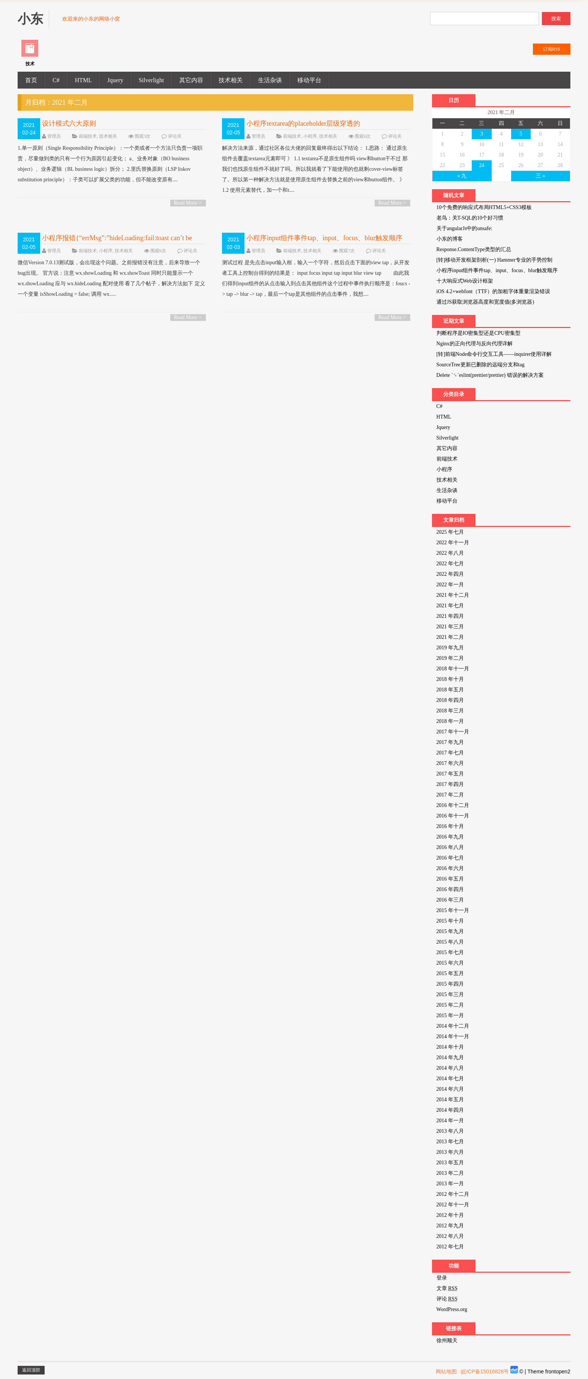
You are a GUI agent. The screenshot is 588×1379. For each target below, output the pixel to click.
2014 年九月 (450, 1057)
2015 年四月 (450, 984)
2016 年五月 (450, 879)
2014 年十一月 (453, 1036)
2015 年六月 (450, 963)
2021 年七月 (450, 605)
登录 (441, 1278)
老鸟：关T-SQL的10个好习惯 (469, 218)
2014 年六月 (450, 1089)
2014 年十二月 (453, 1026)
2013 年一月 (450, 1183)
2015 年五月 (450, 973)
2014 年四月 (450, 1110)
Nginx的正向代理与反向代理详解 (474, 343)
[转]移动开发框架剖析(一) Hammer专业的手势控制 (494, 260)
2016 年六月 (450, 868)
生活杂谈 (270, 80)
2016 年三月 (450, 900)
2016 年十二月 (453, 805)
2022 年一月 (450, 584)
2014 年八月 (450, 1068)
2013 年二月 (450, 1173)
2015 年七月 (450, 952)
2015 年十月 (450, 921)
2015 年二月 (450, 1005)
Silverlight (151, 80)
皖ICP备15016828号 (485, 1371)
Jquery (115, 80)
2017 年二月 (450, 795)
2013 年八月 (450, 1131)
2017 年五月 (450, 774)
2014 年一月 (450, 1120)
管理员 (54, 136)
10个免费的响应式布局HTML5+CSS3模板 (484, 207)
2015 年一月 (450, 1015)
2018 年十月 (450, 679)
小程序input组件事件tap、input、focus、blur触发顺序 (324, 238)
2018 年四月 (450, 700)
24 (481, 165)
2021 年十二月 (453, 595)
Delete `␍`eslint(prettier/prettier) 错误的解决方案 (490, 375)
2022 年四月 (450, 574)
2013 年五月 (450, 1162)
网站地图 (446, 1371)
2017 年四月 (450, 784)
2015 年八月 (450, 942)
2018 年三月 (450, 711)
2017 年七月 (450, 753)
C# (56, 80)
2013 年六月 (450, 1152)
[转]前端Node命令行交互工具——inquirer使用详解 (494, 354)
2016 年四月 (450, 889)
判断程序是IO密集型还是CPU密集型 (478, 333)
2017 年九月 (450, 742)
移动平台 (309, 80)
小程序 (310, 136)
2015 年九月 (450, 931)
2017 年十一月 (453, 732)
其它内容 (191, 80)
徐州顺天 (447, 1340)
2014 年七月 (450, 1078)
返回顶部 (31, 1370)
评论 (447, 1299)
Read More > (188, 203)
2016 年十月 (450, 826)
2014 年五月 (450, 1099)
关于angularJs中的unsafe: (464, 228)
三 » (540, 176)
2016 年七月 (450, 858)
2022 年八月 (450, 553)
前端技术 (88, 136)
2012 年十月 (450, 1215)
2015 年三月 (450, 994)
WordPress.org (451, 1309)
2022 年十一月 (453, 542)
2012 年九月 (450, 1225)
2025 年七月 (450, 532)
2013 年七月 (450, 1141)
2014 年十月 (450, 1047)
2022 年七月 (450, 563)
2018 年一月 (450, 721)
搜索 (556, 18)
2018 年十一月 (453, 668)
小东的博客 (449, 239)
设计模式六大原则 (69, 123)
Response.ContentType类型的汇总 (473, 249)
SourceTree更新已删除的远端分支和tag (480, 364)
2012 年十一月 (453, 1204)
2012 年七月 (450, 1247)
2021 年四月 (450, 616)
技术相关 (231, 80)
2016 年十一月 (453, 816)
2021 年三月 (450, 626)
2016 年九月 (450, 837)
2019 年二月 (450, 658)
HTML (83, 80)
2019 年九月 (450, 647)
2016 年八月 (450, 847)
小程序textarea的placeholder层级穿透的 (303, 123)
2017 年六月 (450, 763)
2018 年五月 (450, 690)
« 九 (462, 176)
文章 (447, 1288)
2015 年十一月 (453, 910)
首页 (31, 80)
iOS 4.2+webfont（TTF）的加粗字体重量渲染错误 (493, 291)
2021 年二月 (450, 637)
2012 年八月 (450, 1236)
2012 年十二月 (453, 1194)
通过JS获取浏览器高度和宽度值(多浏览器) (485, 302)
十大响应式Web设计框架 (464, 281)
